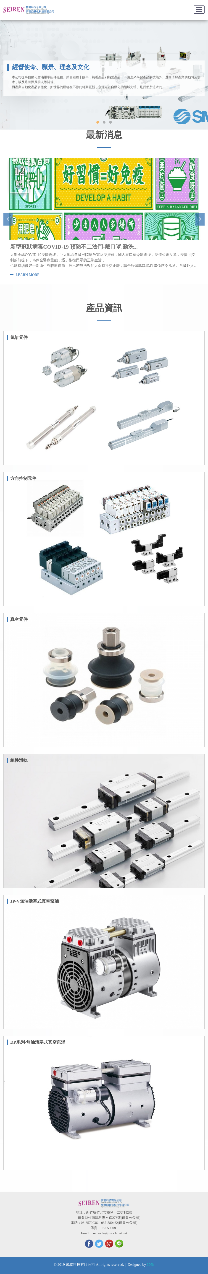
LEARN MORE (24, 275)
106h (150, 1264)
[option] (104, 219)
